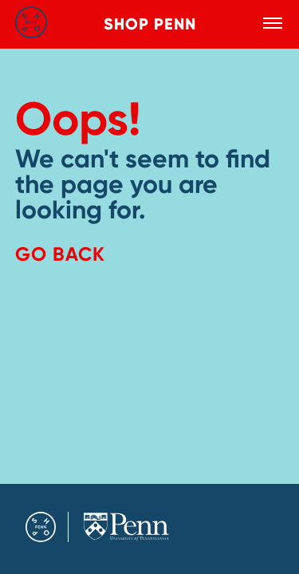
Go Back (60, 253)
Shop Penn (150, 23)
